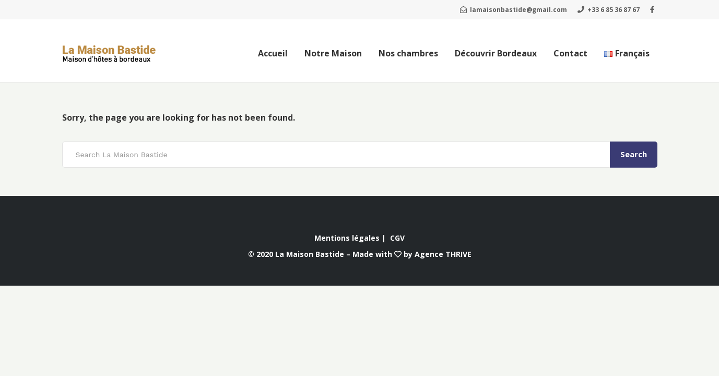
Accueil (273, 53)
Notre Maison (333, 53)
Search (633, 154)
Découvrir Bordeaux (496, 53)
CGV (397, 238)
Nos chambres (408, 53)
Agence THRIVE (443, 254)
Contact (570, 53)
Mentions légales (347, 238)
